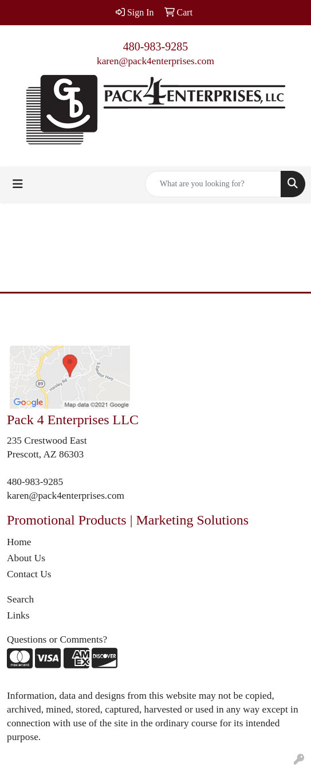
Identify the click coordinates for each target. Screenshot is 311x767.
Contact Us (29, 574)
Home (19, 542)
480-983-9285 (155, 46)
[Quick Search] (213, 184)
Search (20, 599)
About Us (26, 558)
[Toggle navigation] (18, 184)
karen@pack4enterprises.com (155, 61)
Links (18, 615)
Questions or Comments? (57, 639)
